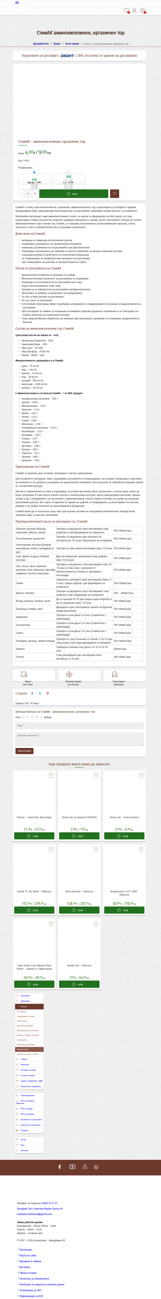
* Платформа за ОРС (29, 1284)
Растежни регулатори (26, 1039)
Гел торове (21, 1006)
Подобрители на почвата (27, 1025)
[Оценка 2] (28, 709)
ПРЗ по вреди (24, 1103)
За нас (21, 1134)
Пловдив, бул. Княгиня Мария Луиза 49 (40, 1202)
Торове (21, 1001)
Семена (21, 1053)
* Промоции (25, 1243)
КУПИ (32, 828)
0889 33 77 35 (49, 1197)
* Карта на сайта (27, 1249)
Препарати (23, 995)
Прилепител (22, 1034)
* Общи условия (27, 1267)
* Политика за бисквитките (33, 1273)
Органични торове (25, 1020)
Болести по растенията (28, 1119)
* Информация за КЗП (30, 1290)
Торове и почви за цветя (27, 1048)
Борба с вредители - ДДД (29, 1075)
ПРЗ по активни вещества (25, 1096)
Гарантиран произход (129, 674)
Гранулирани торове (26, 1010)
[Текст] (79, 731)
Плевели (22, 1125)
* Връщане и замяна (29, 1255)
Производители (25, 1090)
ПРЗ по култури (25, 1108)
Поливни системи (26, 1064)
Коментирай (24, 743)
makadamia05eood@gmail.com (34, 1208)
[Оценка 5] (41, 709)
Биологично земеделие (28, 1080)
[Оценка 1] (23, 709)
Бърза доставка (39, 674)
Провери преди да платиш (84, 674)
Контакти (22, 1144)
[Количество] (27, 193)
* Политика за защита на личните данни (41, 1278)
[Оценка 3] (32, 709)
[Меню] (80, 2)
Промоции (23, 990)
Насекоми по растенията (29, 1114)
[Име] (79, 718)
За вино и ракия (25, 1070)
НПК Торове (22, 1015)
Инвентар (22, 1059)
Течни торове (22, 1043)
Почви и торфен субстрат (28, 1029)
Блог (20, 1139)
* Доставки (24, 1261)
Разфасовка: (25, 167)
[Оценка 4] (37, 709)
